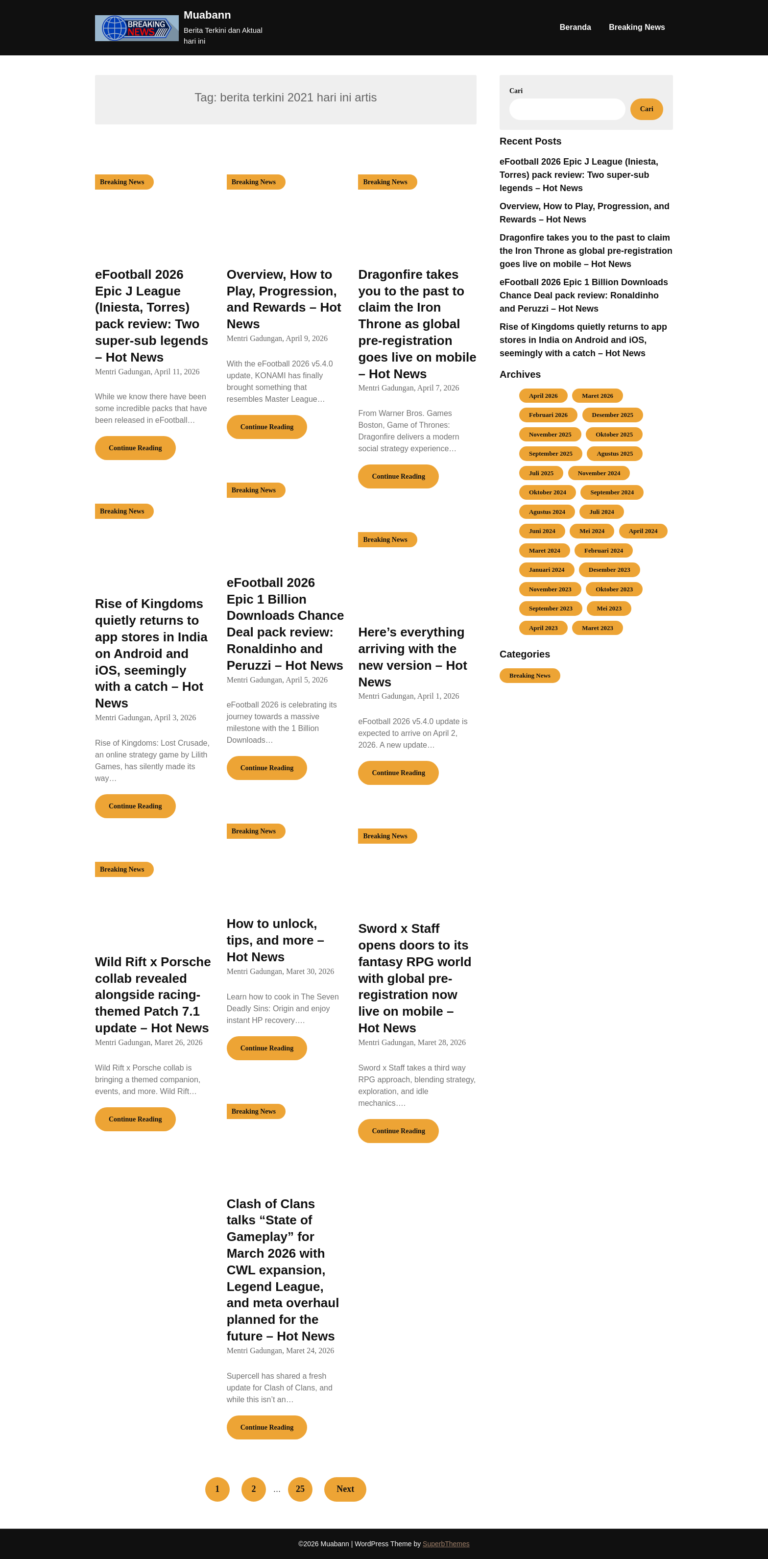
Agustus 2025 (615, 453)
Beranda (575, 27)
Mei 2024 (591, 531)
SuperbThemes (446, 1544)
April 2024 (643, 531)
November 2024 (599, 473)
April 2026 (543, 395)
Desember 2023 (609, 569)
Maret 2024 (544, 550)
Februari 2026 (548, 414)
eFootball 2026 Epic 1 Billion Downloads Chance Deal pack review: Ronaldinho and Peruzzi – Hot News (584, 295)
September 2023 (551, 608)
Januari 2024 (547, 569)
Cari (516, 91)
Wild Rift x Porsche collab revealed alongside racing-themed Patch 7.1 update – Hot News (153, 994)
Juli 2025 (541, 473)
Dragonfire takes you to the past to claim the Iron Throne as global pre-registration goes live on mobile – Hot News (417, 324)
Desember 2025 (613, 414)
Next (345, 1489)
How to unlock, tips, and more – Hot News (275, 940)
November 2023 (550, 589)
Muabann (207, 15)
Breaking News (637, 27)
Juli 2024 (601, 511)
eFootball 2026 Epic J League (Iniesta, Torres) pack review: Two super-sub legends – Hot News (579, 175)
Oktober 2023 (614, 589)
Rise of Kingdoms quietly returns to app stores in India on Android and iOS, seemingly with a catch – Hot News (151, 653)
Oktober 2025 (614, 434)
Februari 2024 (603, 550)
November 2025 (550, 434)
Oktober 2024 (547, 492)
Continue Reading (135, 448)
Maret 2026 (597, 395)
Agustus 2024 (547, 511)
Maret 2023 (597, 628)
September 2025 (551, 453)
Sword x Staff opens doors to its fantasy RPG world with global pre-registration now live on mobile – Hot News (414, 978)
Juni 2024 (542, 531)
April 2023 (543, 628)
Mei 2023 (609, 608)
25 (300, 1489)
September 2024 (612, 492)
